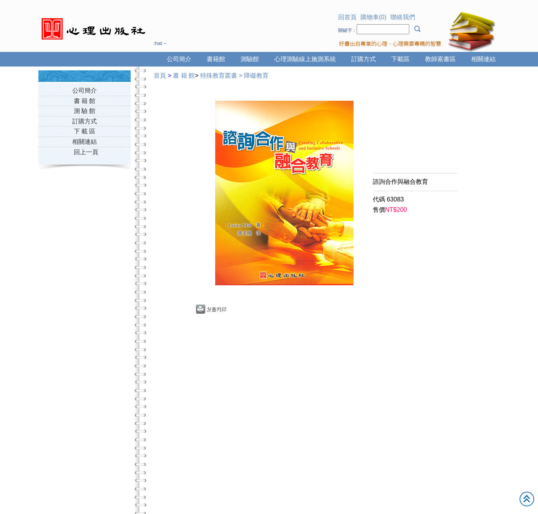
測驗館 (250, 59)
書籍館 (216, 59)
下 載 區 (85, 131)
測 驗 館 (85, 111)
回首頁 (347, 17)
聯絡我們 (402, 17)
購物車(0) (373, 17)
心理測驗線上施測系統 (305, 59)
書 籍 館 (85, 101)
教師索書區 (440, 59)
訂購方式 (363, 59)
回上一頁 (86, 152)
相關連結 (483, 59)
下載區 (400, 59)
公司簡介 (179, 59)
